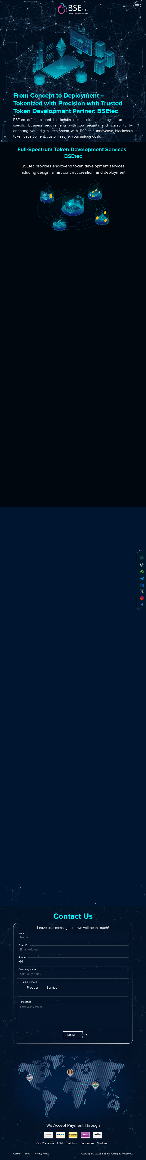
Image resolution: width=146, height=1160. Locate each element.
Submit (75, 1035)
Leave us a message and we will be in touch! (73, 928)
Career (17, 1153)
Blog (27, 1153)
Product (32, 988)
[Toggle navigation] (137, 5)
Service (52, 988)
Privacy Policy (42, 1153)
